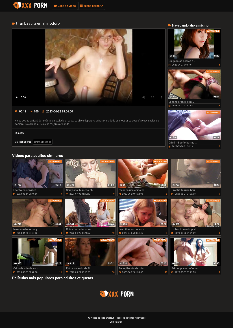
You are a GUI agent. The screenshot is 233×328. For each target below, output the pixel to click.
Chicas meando (42, 141)
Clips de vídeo (65, 6)
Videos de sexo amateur (102, 318)
